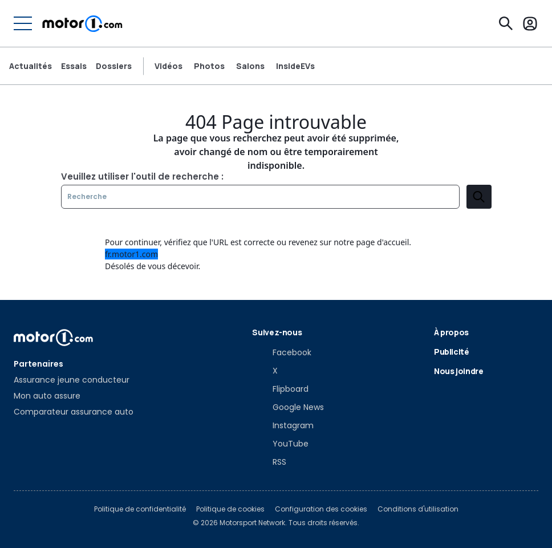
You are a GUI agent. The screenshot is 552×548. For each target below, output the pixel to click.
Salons (250, 66)
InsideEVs (295, 66)
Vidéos (168, 66)
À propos (451, 332)
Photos (209, 66)
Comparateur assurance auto (73, 411)
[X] (265, 370)
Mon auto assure (47, 395)
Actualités (30, 66)
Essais (74, 66)
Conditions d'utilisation (418, 509)
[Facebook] (281, 352)
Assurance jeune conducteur (71, 379)
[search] (479, 197)
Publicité (451, 351)
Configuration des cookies (321, 509)
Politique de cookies (230, 509)
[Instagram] (283, 425)
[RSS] (269, 462)
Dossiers (114, 66)
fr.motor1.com (131, 254)
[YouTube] (280, 443)
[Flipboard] (280, 389)
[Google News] (288, 407)
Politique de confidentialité (140, 509)
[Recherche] (506, 23)
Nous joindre (459, 371)
